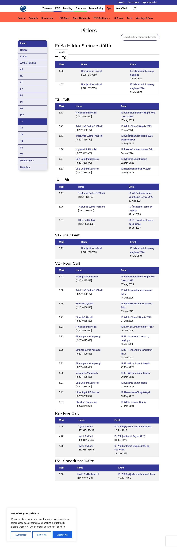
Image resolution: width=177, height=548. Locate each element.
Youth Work (121, 8)
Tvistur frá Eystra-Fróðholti (89, 126)
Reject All (41, 534)
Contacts (33, 18)
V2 (21, 154)
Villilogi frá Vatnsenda (87, 276)
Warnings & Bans (144, 18)
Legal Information (149, 2)
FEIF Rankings (100, 18)
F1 (21, 82)
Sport (109, 8)
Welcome (47, 8)
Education (81, 8)
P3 (21, 108)
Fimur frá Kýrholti (84, 303)
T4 (21, 141)
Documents (47, 18)
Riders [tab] (23, 43)
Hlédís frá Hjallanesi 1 (88, 474)
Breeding (67, 8)
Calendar (121, 2)
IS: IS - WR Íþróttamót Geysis (135, 363)
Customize (20, 534)
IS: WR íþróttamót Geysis (133, 402)
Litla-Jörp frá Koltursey (87, 159)
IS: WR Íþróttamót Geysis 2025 (136, 126)
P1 (21, 95)
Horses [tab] (23, 50)
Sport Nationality (81, 18)
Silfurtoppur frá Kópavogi (88, 336)
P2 (21, 102)
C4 (21, 69)
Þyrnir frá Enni (86, 426)
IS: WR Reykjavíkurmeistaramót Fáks (132, 426)
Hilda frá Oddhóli (86, 220)
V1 (21, 147)
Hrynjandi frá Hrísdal (91, 71)
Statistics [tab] (25, 167)
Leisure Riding (96, 8)
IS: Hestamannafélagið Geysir (136, 168)
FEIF (57, 8)
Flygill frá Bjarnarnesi (86, 402)
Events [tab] (23, 56)
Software (118, 18)
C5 (21, 76)
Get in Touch (133, 2)
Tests (129, 18)
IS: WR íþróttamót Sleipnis (134, 159)
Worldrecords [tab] (27, 160)
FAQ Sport (65, 18)
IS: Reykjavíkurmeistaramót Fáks (137, 149)
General (21, 18)
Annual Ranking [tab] (28, 63)
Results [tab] (61, 52)
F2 (21, 89)
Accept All (62, 534)
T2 (21, 128)
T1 (21, 121)
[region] (41, 525)
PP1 (22, 115)
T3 (21, 134)
